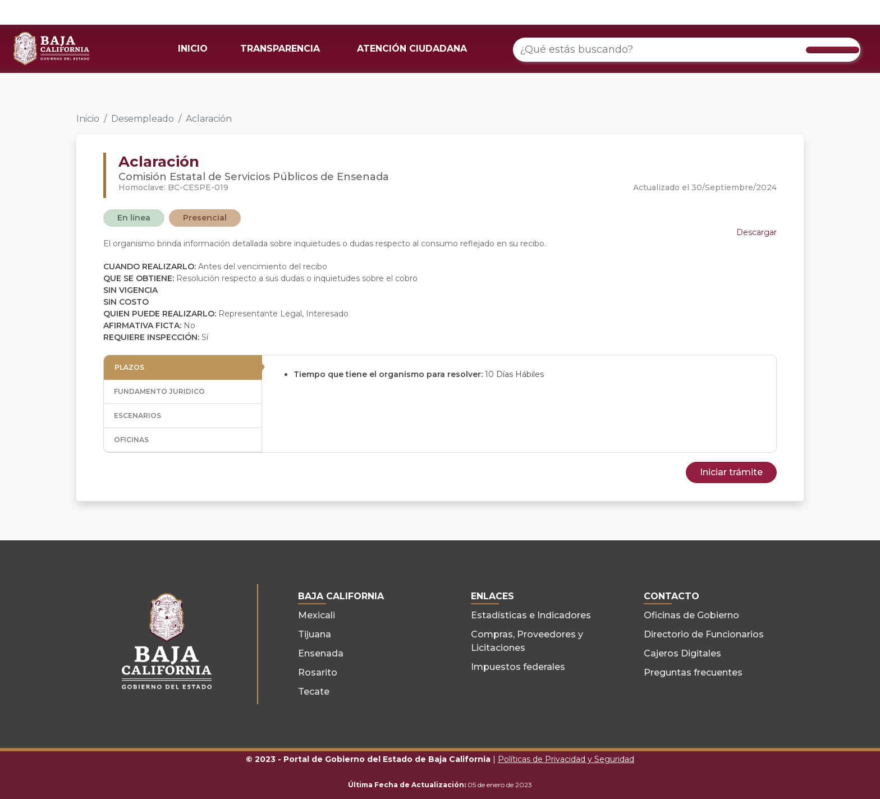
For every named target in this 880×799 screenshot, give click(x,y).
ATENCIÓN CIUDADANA (412, 48)
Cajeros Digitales (682, 653)
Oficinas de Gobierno (691, 615)
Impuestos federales (518, 667)
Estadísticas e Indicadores (531, 615)
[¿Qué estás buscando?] (686, 50)
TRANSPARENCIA (280, 48)
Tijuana (314, 634)
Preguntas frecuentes (693, 672)
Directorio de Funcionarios (704, 634)
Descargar (756, 232)
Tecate (313, 691)
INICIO (193, 48)
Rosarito (317, 672)
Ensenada (320, 653)
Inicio (87, 118)
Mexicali (316, 615)
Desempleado (142, 118)
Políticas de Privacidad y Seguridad (566, 759)
